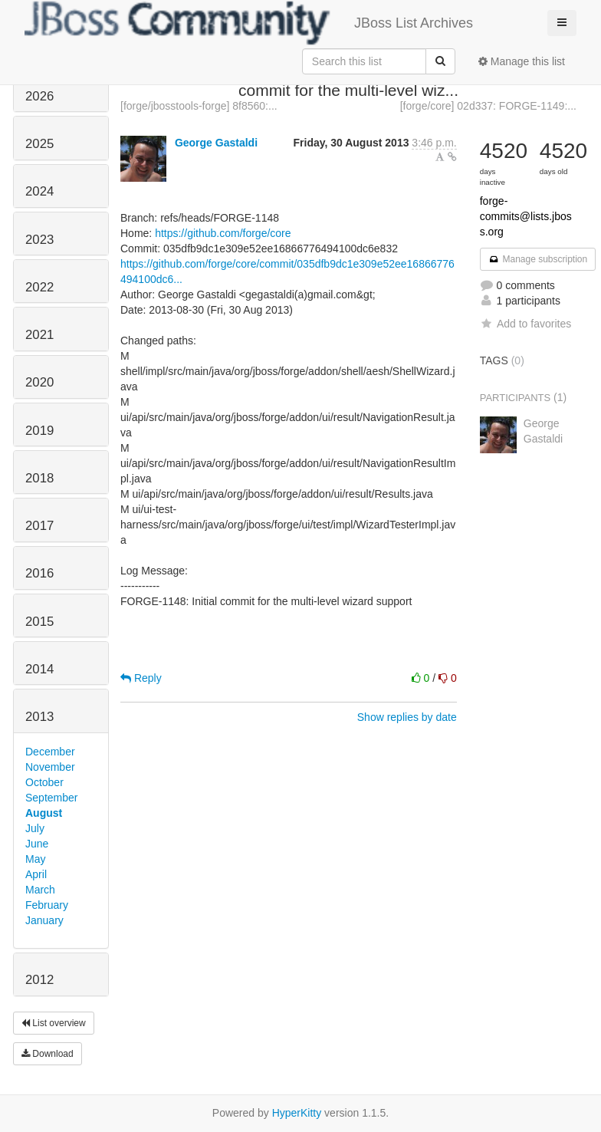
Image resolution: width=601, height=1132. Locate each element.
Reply (141, 678)
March (40, 890)
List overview (53, 1023)
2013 (39, 716)
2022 (39, 287)
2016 (39, 573)
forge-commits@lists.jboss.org (526, 216)
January (44, 920)
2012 (39, 979)
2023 (39, 239)
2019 (39, 430)
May (35, 859)
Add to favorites (525, 324)
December (50, 751)
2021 (39, 334)
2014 (39, 669)
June (36, 843)
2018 (39, 478)
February (46, 905)
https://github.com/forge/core (223, 233)
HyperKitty (297, 1113)
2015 (39, 621)
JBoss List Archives (249, 23)
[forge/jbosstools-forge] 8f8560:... (199, 106)
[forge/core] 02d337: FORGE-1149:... (488, 106)
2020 (39, 382)
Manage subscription (538, 259)
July (34, 828)
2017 (39, 525)
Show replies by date (407, 717)
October (44, 782)
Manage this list (521, 61)
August (43, 813)
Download (47, 1053)
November (50, 767)
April (36, 874)
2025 (39, 144)
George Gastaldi (216, 143)
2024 (39, 191)
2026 (39, 96)
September (51, 797)
